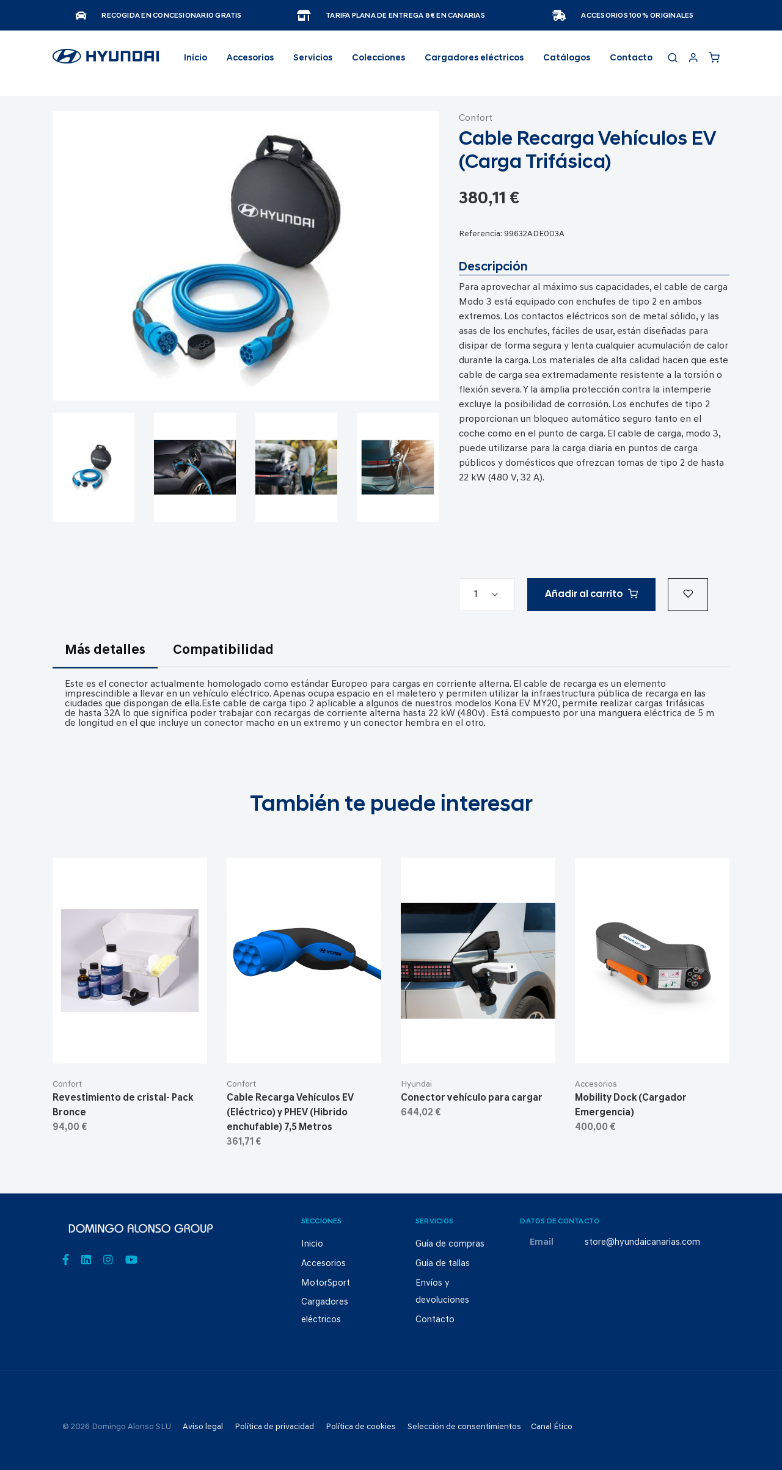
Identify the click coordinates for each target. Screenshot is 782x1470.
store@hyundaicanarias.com (642, 1242)
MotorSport (325, 1283)
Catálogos (566, 58)
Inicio (195, 58)
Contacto (631, 58)
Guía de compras (449, 1244)
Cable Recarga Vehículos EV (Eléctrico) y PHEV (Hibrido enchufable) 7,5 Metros (290, 1112)
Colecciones (378, 58)
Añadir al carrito (591, 593)
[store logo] (106, 61)
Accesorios (596, 1084)
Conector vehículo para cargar (472, 1098)
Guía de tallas (442, 1264)
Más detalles (105, 650)
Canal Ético (551, 1427)
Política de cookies (361, 1427)
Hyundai (416, 1084)
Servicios (312, 58)
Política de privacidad (274, 1427)
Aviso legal (203, 1427)
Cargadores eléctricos (474, 58)
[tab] (105, 658)
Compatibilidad (223, 650)
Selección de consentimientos (464, 1427)
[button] (688, 594)
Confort (475, 118)
